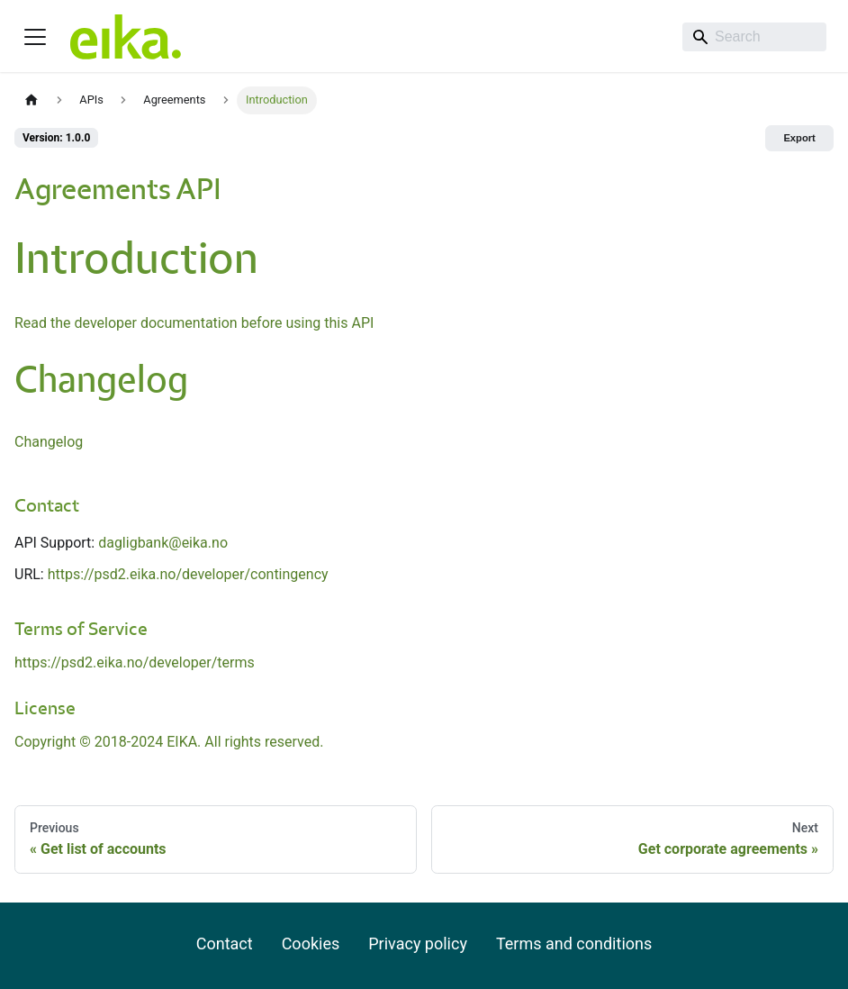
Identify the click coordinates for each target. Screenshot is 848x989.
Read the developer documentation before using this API (194, 322)
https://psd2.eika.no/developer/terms (134, 662)
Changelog (48, 441)
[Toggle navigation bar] (35, 36)
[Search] (754, 37)
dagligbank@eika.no (163, 542)
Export (799, 137)
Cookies (311, 943)
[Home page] (31, 100)
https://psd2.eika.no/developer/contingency (188, 574)
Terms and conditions (574, 943)
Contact (224, 943)
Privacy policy (417, 943)
